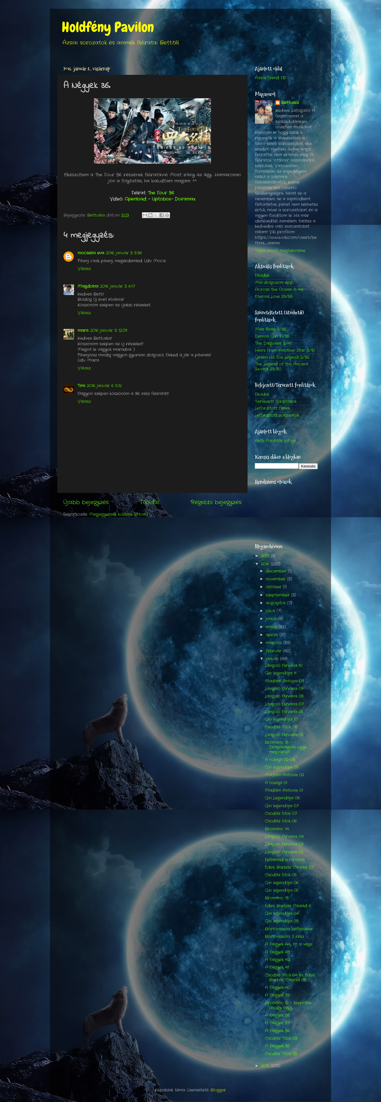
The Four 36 (161, 193)
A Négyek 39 (277, 995)
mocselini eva (91, 253)
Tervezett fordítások (275, 401)
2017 (266, 556)
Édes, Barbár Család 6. (288, 906)
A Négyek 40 (277, 987)
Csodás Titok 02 (281, 1054)
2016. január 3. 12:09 (108, 330)
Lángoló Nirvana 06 (284, 712)
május (272, 627)
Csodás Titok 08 (281, 727)
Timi (81, 386)
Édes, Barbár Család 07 (289, 867)
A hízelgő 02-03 (280, 760)
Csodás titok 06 (281, 821)
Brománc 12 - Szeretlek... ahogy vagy (288, 1005)
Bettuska (290, 103)
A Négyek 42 (277, 960)
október (274, 587)
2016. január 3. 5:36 (124, 253)
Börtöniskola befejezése (289, 929)
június (272, 619)
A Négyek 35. (277, 1046)
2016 (266, 564)
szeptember (278, 595)
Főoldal (149, 502)
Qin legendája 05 (281, 890)
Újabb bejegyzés (86, 502)
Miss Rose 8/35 (270, 329)
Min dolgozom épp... (274, 282)
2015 (266, 1066)
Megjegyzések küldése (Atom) (118, 514)
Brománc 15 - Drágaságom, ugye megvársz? (286, 747)
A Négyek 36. (277, 1031)
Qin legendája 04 (282, 913)
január (273, 659)
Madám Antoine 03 (284, 681)
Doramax (185, 199)
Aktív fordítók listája (275, 441)
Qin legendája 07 (281, 806)
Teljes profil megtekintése (280, 250)
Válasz (84, 269)
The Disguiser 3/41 (273, 343)
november (276, 579)
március (274, 643)
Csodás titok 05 (281, 875)
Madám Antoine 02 (284, 775)
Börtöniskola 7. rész (284, 936)
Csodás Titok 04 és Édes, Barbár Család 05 (290, 977)
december (277, 571)
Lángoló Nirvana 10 (283, 665)
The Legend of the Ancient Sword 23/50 (281, 366)
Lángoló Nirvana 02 (284, 852)
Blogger (218, 1090)
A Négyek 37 (277, 1023)
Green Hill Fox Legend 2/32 (282, 357)
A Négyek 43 (277, 952)
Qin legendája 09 (281, 767)
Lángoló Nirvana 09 (284, 688)
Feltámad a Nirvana (285, 860)
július (271, 611)
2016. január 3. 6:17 (117, 286)
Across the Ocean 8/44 (279, 289)
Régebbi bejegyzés (216, 502)
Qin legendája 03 (281, 921)
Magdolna (88, 286)
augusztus (276, 603)
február (274, 651)
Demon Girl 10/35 (272, 336)
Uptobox (161, 199)
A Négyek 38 (277, 1015)
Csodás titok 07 (281, 813)
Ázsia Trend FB (270, 78)
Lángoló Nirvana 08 (284, 696)
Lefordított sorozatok (277, 415)
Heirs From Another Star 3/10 (285, 350)
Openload (136, 199)
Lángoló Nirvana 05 (284, 735)
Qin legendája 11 (280, 673)
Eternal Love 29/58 (273, 296)
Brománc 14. (277, 829)
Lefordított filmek (272, 408)
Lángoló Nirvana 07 (284, 704)
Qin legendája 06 (281, 883)
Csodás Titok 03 (281, 1038)
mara (83, 330)
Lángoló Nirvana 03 (284, 844)
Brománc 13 (277, 898)
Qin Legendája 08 (282, 798)
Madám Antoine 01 (284, 790)
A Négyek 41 (277, 967)
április (272, 635)
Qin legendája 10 (281, 719)
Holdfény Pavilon (108, 27)
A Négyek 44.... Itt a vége (288, 944)
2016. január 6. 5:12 (104, 386)
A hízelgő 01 (276, 783)
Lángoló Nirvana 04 (284, 836)
